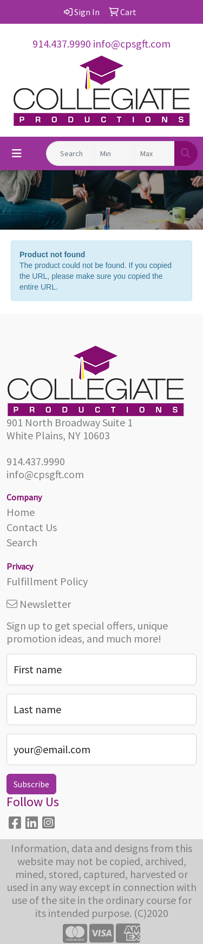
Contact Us (31, 527)
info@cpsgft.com (132, 43)
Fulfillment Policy (47, 581)
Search (21, 542)
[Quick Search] (70, 153)
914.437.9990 (61, 43)
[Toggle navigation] (16, 153)
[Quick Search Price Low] (114, 153)
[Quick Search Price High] (154, 153)
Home (20, 512)
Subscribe (31, 784)
